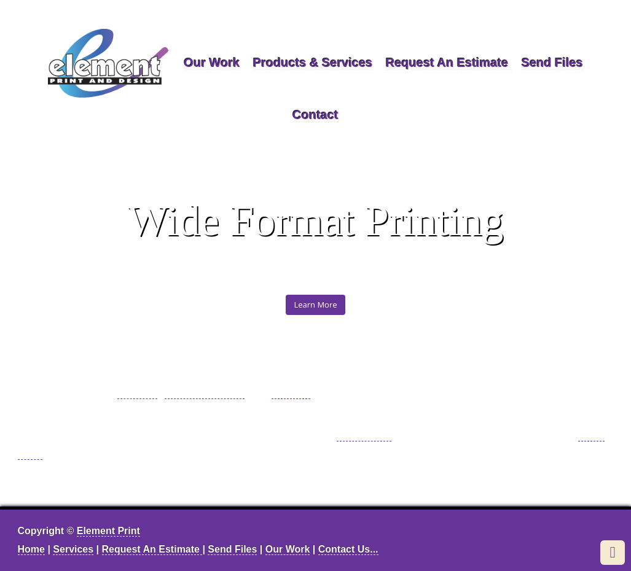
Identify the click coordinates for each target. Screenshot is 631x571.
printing (137, 391)
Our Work (212, 62)
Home (31, 549)
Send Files (552, 62)
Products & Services (313, 62)
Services (73, 549)
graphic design (205, 391)
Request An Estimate (449, 62)
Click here (364, 434)
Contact (315, 115)
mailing (291, 391)
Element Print (108, 531)
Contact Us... (348, 549)
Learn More (315, 304)
